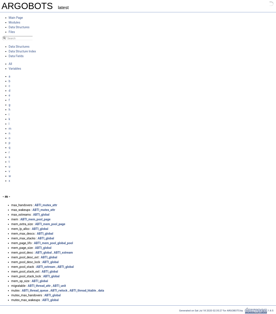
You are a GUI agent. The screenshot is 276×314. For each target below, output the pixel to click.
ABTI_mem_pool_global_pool (53, 243)
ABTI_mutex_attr (45, 205)
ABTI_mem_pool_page (35, 219)
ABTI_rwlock (58, 290)
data (101, 290)
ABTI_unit (59, 285)
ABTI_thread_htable (82, 290)
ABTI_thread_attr (39, 285)
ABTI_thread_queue (35, 290)
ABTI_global (41, 214)
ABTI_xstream (63, 252)
